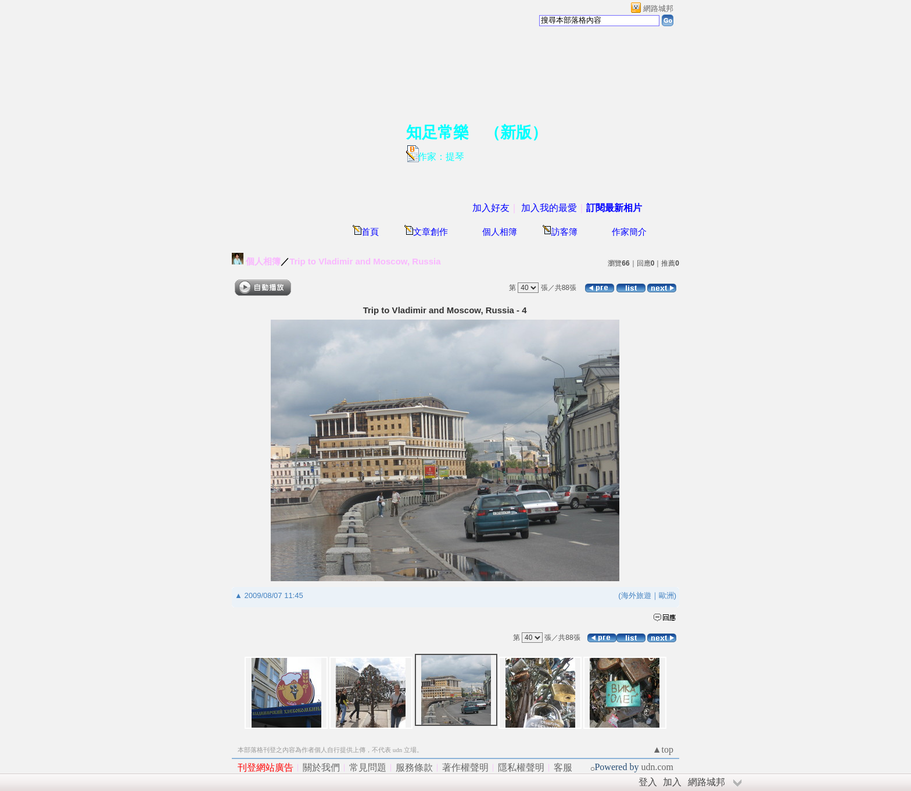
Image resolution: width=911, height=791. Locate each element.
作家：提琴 (441, 157)
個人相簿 (499, 232)
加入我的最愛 (549, 208)
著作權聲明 (465, 767)
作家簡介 (629, 232)
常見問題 (367, 767)
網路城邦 (658, 8)
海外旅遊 (636, 595)
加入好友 (491, 208)
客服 (563, 767)
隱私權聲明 (521, 767)
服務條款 (414, 767)
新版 (516, 132)
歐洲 (666, 595)
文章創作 (430, 232)
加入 (672, 782)
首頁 (370, 232)
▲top (662, 749)
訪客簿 (564, 232)
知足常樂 (437, 132)
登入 (648, 782)
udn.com (657, 767)
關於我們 (321, 767)
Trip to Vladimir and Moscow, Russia (364, 261)
